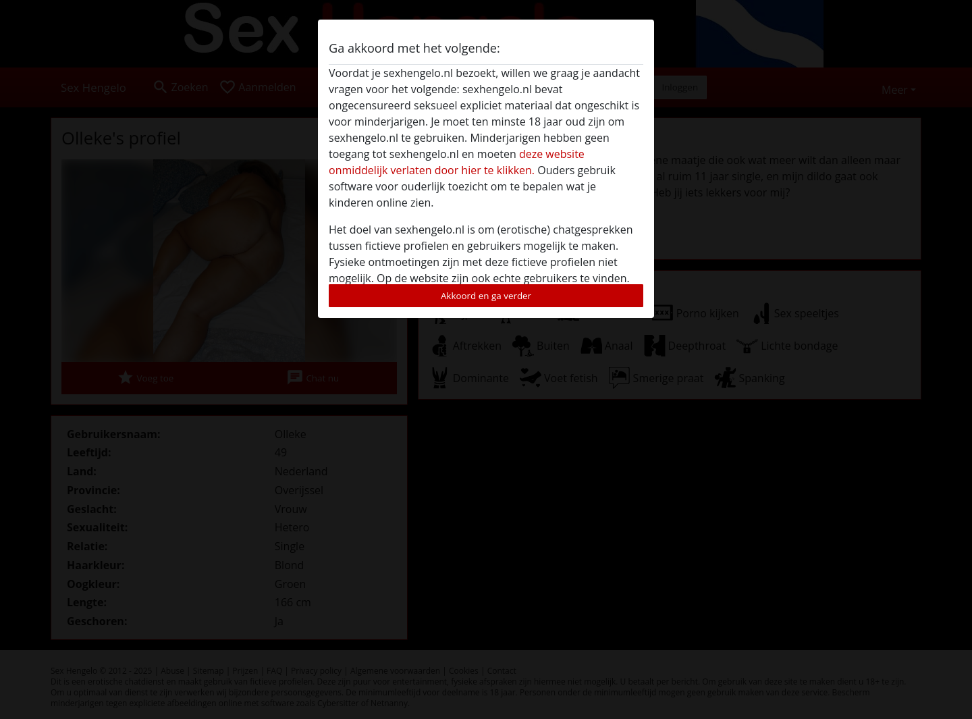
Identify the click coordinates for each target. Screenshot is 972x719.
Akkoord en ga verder (486, 296)
